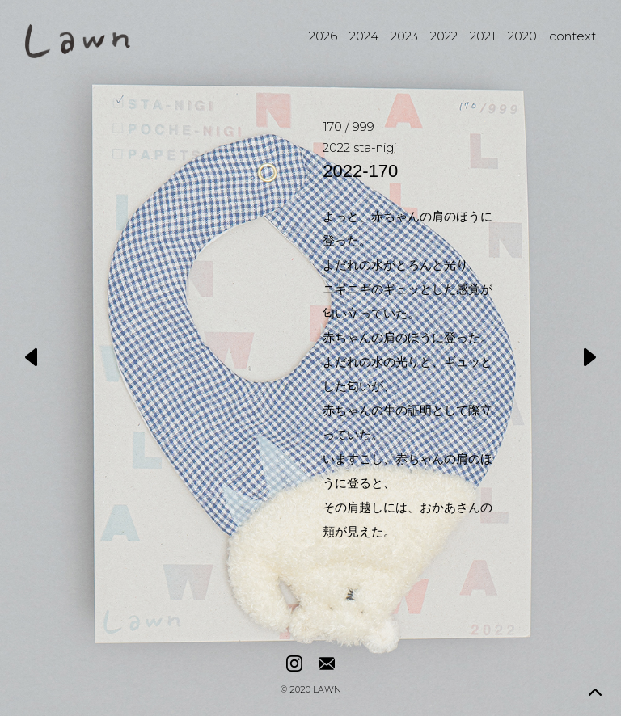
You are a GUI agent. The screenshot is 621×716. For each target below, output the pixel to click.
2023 (404, 36)
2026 (323, 36)
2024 (363, 36)
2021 (483, 36)
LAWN (327, 690)
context (572, 36)
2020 (522, 36)
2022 (444, 36)
